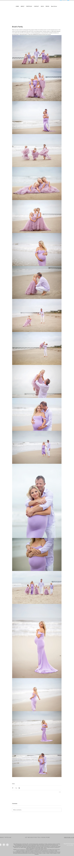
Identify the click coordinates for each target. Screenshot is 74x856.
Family (13, 783)
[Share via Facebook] (12, 788)
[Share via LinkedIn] (19, 788)
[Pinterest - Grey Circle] (4, 844)
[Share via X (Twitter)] (16, 788)
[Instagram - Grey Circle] (7, 844)
